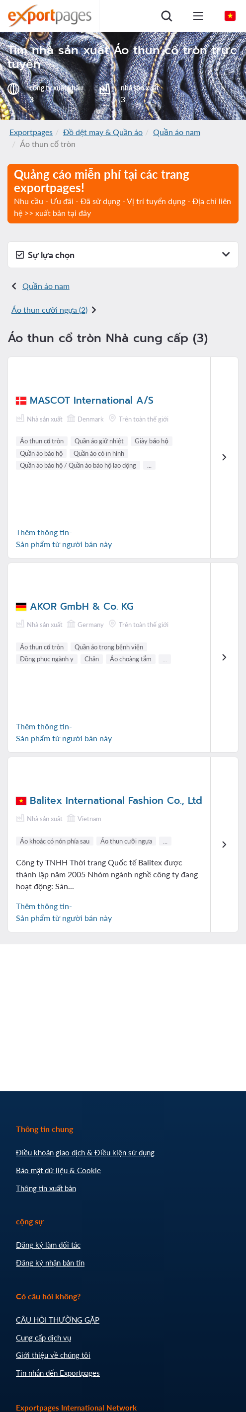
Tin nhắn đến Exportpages (58, 1372)
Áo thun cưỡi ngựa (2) (49, 309)
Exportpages (31, 132)
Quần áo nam (176, 132)
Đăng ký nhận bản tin (50, 1262)
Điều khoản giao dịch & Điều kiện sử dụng (85, 1152)
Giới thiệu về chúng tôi (53, 1354)
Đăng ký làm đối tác (48, 1244)
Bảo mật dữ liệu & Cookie (58, 1170)
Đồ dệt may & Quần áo (103, 132)
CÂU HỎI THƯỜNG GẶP (57, 1319)
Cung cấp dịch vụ (43, 1337)
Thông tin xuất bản (46, 1188)
